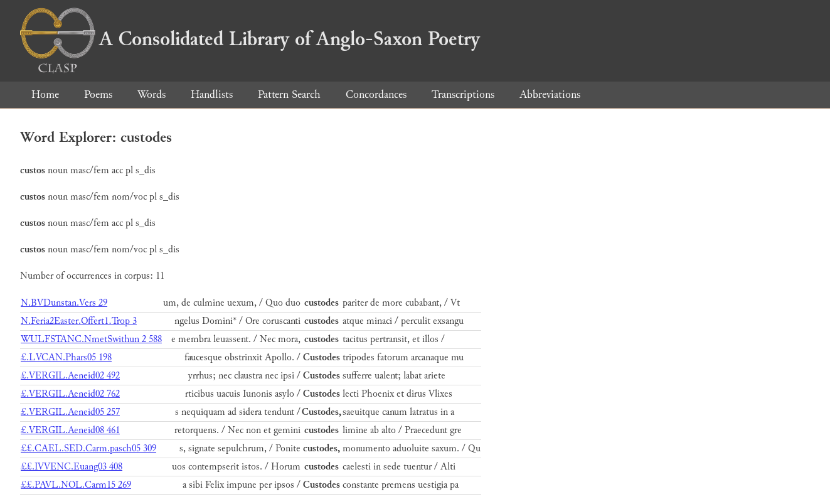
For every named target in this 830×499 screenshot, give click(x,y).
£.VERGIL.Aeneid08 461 (70, 430)
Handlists (212, 94)
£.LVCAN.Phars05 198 (66, 357)
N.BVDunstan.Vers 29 (64, 303)
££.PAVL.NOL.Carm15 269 (76, 485)
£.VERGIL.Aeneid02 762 (70, 394)
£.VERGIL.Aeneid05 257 (70, 412)
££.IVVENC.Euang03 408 (71, 466)
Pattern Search (289, 94)
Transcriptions (463, 94)
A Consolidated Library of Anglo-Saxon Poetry (250, 38)
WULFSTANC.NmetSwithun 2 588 (91, 339)
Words (151, 94)
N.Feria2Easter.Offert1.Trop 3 (79, 321)
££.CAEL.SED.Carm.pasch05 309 (88, 448)
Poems (98, 94)
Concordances (376, 94)
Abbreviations (549, 94)
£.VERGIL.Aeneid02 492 (70, 375)
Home (45, 94)
